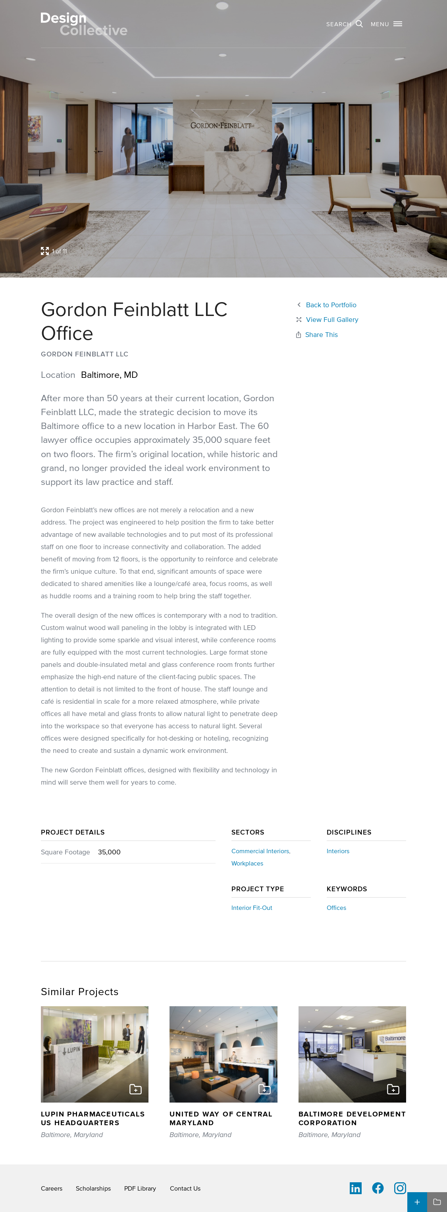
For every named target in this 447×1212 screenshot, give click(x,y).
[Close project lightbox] (326, 319)
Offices (336, 907)
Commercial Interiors (260, 850)
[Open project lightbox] (192, 251)
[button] (386, 23)
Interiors (338, 850)
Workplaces (247, 863)
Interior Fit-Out (251, 907)
